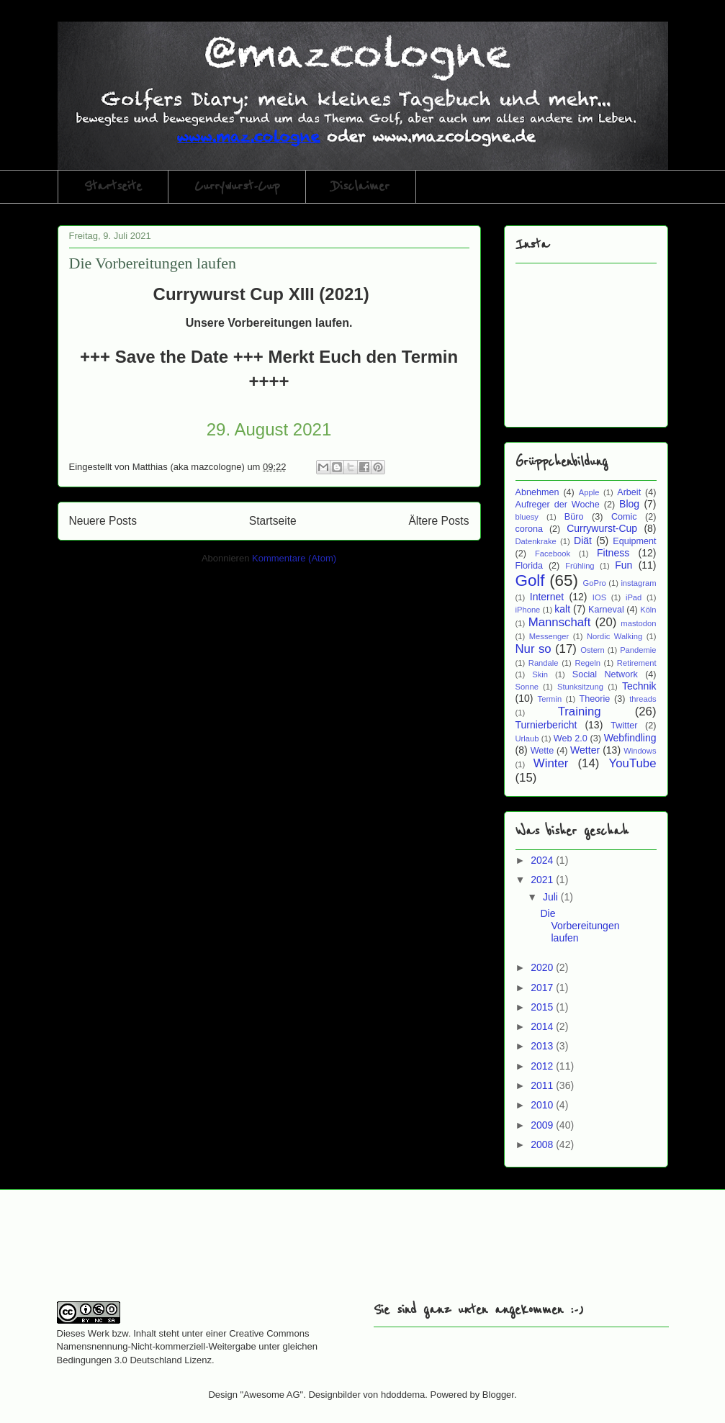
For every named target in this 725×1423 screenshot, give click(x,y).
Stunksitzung (580, 686)
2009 (543, 1125)
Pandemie (638, 650)
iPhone (528, 609)
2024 (543, 860)
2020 (543, 967)
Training (579, 711)
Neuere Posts (103, 521)
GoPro (594, 583)
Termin (550, 699)
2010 (543, 1105)
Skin (540, 674)
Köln (648, 609)
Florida (529, 566)
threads (642, 699)
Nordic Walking (614, 636)
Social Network (605, 674)
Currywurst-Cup (236, 186)
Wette (542, 751)
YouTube (633, 763)
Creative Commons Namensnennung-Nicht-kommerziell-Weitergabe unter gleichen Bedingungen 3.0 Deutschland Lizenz (187, 1346)
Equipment (634, 541)
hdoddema (403, 1394)
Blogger (498, 1394)
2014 (543, 1026)
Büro (574, 517)
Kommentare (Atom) (294, 558)
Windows (639, 750)
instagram (638, 583)
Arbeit (629, 492)
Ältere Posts (438, 521)
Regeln (587, 663)
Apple (589, 492)
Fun (623, 565)
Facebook (552, 553)
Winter (550, 763)
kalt (562, 609)
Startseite (113, 186)
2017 (543, 987)
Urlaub (527, 738)
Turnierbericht (546, 725)
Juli (552, 897)
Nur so (533, 649)
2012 (543, 1066)
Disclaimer (360, 186)
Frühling (579, 565)
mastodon (638, 623)
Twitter (624, 725)
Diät (583, 540)
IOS (599, 597)
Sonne (527, 686)
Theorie (595, 699)
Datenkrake (536, 541)
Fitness (613, 553)
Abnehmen (537, 492)
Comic (624, 517)
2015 (543, 1007)
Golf (530, 580)
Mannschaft (559, 622)
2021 (543, 879)
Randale (543, 663)
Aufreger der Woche (557, 505)
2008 (543, 1144)
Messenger (549, 636)
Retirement (637, 663)
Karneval (606, 610)
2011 (543, 1085)
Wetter (585, 750)
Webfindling (630, 738)
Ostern (592, 650)
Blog (629, 504)
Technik (639, 686)
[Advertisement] (225, 1254)
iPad (633, 597)
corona (529, 529)
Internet (547, 596)
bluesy (527, 516)
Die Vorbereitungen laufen (153, 263)
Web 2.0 (570, 738)
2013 (543, 1046)
